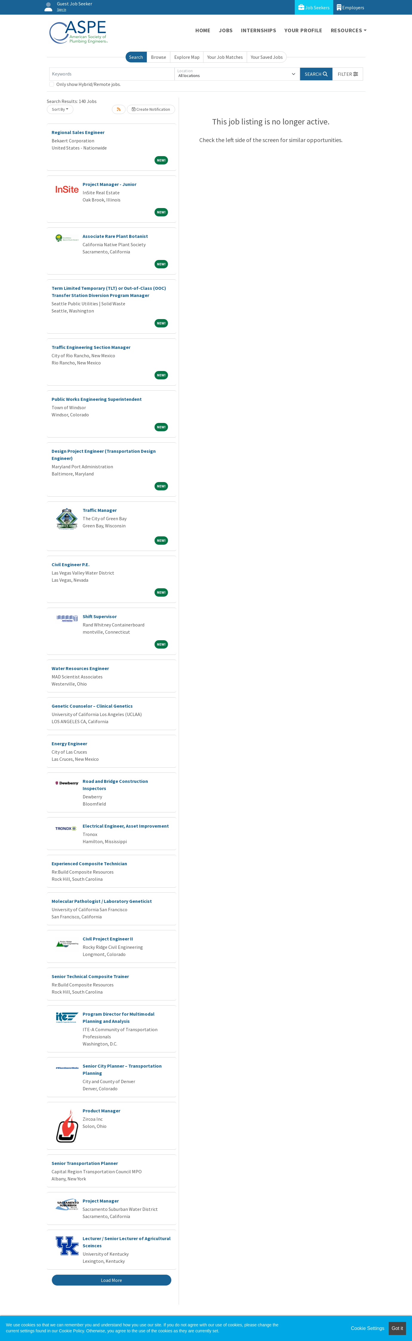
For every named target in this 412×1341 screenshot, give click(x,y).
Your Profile (303, 30)
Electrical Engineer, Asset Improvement (126, 826)
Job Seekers (314, 7)
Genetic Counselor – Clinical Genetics (92, 706)
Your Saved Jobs (267, 57)
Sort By (58, 109)
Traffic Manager (100, 510)
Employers (350, 7)
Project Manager (101, 1201)
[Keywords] (112, 74)
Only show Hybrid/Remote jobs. (88, 84)
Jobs (226, 30)
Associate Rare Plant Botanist (115, 236)
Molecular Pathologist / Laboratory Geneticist (102, 901)
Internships (258, 30)
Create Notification (151, 109)
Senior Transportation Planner (85, 1163)
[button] (348, 74)
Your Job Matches (225, 57)
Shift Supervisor (100, 616)
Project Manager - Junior (109, 184)
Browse (158, 57)
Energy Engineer (69, 743)
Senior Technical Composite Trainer (90, 976)
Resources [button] (346, 30)
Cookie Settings (367, 1328)
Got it (397, 1328)
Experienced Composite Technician (89, 863)
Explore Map (187, 57)
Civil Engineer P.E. (71, 564)
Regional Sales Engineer (78, 132)
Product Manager (101, 1111)
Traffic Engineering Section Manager (91, 347)
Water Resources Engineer (80, 668)
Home (203, 30)
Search (136, 57)
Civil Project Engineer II (108, 939)
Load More (111, 1280)
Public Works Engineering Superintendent (97, 399)
